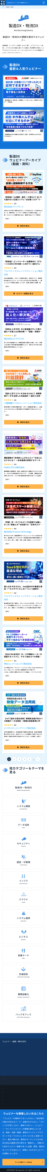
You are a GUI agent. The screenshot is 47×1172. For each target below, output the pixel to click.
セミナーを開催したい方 (11, 1087)
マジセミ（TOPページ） (11, 1035)
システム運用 (7, 1053)
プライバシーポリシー (11, 1106)
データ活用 (6, 1056)
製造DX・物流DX (8, 1045)
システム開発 (7, 1050)
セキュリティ (7, 1061)
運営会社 (5, 1095)
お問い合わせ (7, 1103)
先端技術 (5, 1069)
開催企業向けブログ (10, 1091)
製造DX (7, 218)
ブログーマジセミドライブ (12, 1078)
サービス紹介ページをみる (23, 1162)
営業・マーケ (7, 1064)
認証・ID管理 (7, 1067)
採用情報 (5, 1099)
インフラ (5, 1072)
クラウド (5, 1048)
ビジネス (5, 1059)
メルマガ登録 (7, 1082)
